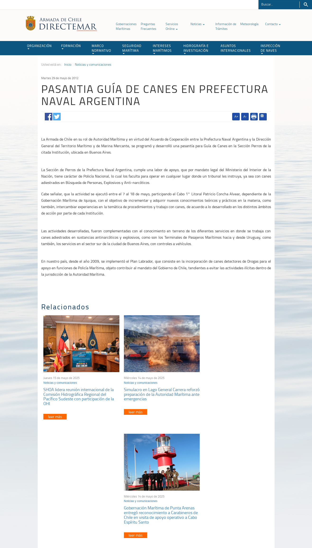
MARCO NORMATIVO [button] (101, 48)
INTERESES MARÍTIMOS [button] (162, 48)
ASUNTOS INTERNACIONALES (236, 48)
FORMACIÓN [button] (71, 46)
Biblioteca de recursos (104, 533)
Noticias (197, 24)
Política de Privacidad (72, 533)
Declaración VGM (235, 492)
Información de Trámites (225, 26)
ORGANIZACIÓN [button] (39, 46)
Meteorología (249, 24)
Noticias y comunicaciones (93, 64)
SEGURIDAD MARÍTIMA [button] (131, 48)
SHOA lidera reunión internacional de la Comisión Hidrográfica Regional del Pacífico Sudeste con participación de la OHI (79, 393)
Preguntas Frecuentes (148, 26)
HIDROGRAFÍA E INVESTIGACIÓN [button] (196, 48)
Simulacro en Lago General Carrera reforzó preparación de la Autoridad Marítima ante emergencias (152, 391)
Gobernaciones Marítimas (126, 26)
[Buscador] (278, 4)
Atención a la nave (236, 480)
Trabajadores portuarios (239, 486)
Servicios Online (172, 26)
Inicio (67, 64)
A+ (236, 116)
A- (245, 116)
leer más (55, 413)
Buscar (305, 4)
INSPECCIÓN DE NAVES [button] (270, 48)
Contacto (273, 24)
